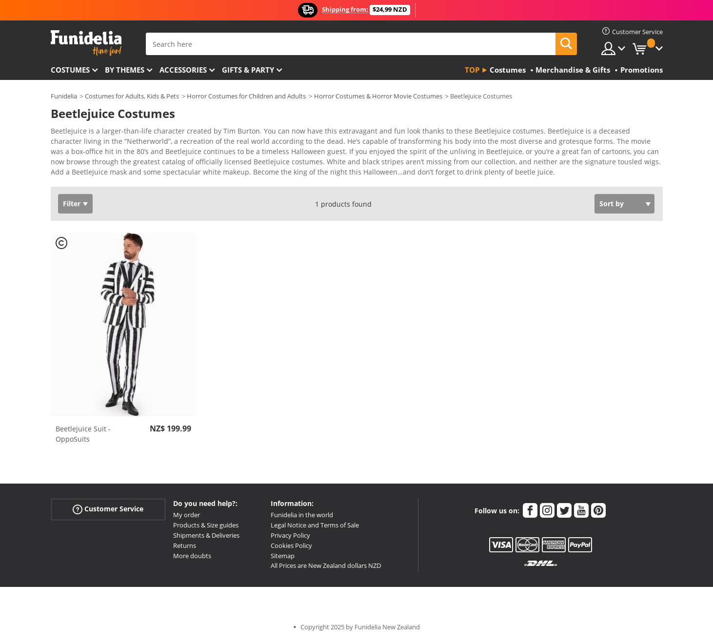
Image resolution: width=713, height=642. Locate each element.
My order (186, 514)
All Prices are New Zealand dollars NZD (326, 565)
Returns (184, 545)
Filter (71, 203)
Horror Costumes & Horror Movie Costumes (378, 96)
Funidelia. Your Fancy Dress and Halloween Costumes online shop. (86, 43)
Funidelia (64, 96)
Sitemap (283, 555)
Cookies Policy (291, 545)
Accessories (183, 70)
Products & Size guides (205, 525)
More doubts (192, 555)
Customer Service (108, 509)
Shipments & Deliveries (206, 535)
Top (472, 70)
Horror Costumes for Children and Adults (246, 96)
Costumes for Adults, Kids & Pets (132, 96)
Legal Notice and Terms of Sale (315, 525)
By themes (124, 70)
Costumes (70, 70)
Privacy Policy (290, 535)
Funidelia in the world (302, 514)
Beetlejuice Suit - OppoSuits (83, 434)
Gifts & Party (248, 70)
